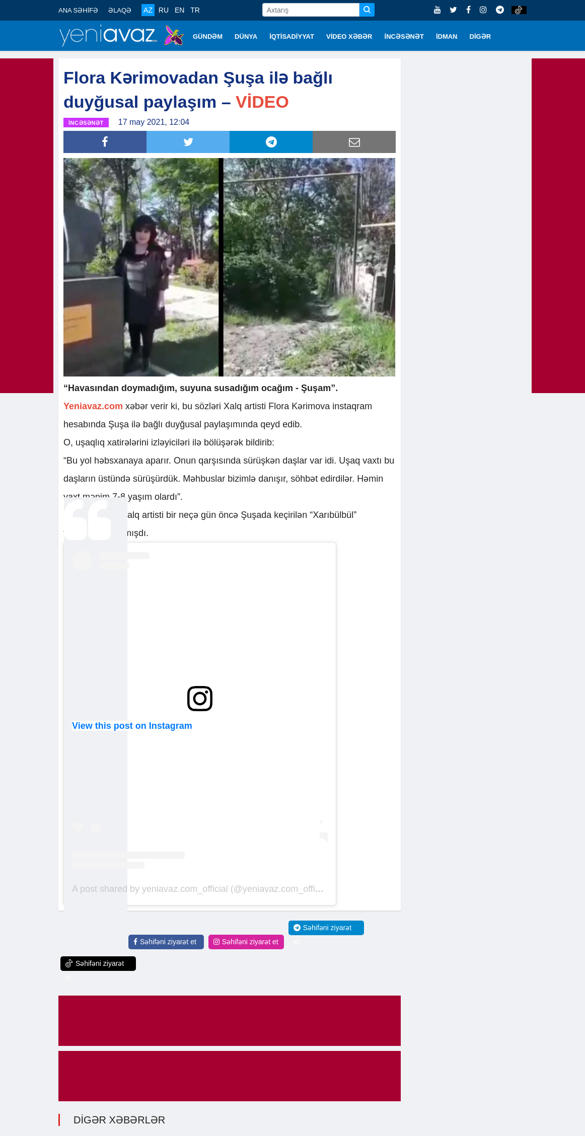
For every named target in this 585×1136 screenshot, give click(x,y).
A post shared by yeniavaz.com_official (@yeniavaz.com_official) (202, 889)
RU (164, 10)
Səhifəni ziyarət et (164, 942)
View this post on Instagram (132, 726)
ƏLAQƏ (119, 10)
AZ (148, 10)
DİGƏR (480, 36)
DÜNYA (246, 36)
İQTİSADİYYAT (291, 36)
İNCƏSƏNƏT (404, 36)
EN (179, 10)
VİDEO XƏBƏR (349, 36)
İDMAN (447, 36)
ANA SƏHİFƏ (78, 10)
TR (195, 10)
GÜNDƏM (208, 36)
